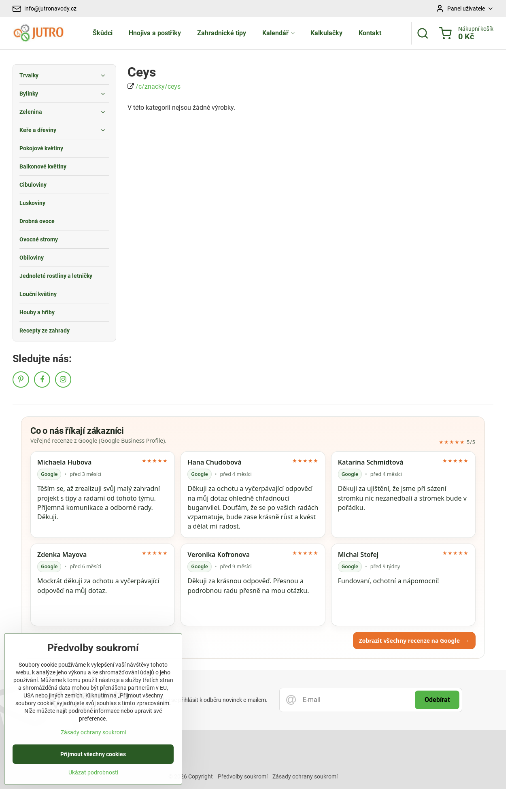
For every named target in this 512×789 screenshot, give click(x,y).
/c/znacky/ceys (158, 86)
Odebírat (437, 700)
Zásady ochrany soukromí (305, 776)
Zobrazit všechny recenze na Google (414, 640)
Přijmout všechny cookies (93, 775)
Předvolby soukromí (243, 776)
